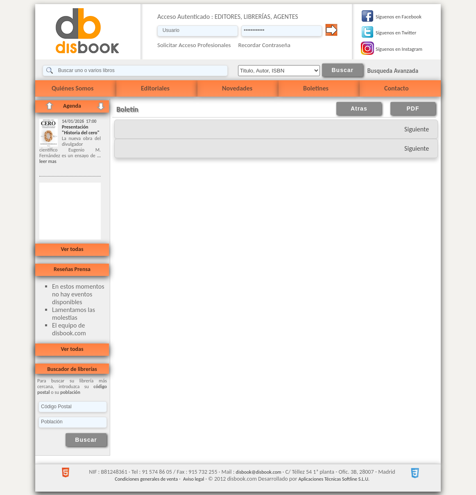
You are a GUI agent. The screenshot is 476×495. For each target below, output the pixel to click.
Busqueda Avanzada (392, 71)
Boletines (316, 88)
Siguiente (416, 129)
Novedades (237, 88)
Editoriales (155, 88)
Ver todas (72, 249)
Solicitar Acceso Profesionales (194, 45)
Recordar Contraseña (264, 45)
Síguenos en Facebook (399, 17)
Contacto (396, 88)
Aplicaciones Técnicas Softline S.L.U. (334, 479)
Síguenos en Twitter (396, 32)
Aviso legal (193, 479)
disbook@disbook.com (258, 472)
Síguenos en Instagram (399, 49)
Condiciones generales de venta (146, 479)
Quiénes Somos (72, 88)
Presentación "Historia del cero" (81, 130)
